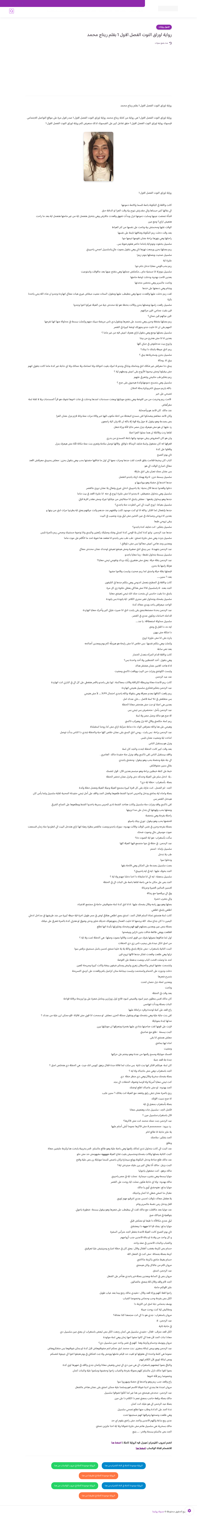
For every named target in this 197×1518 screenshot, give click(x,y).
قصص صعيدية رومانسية (57, 12)
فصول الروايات (134, 12)
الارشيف (65, 3)
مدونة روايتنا (158, 1512)
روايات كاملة (119, 12)
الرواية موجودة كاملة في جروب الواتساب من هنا (74, 1466)
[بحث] (11, 12)
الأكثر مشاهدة (104, 12)
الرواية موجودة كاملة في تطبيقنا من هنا (98, 1476)
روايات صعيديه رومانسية (83, 12)
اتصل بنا (138, 3)
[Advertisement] (98, 68)
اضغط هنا (141, 1448)
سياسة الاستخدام (98, 3)
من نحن (112, 3)
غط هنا (115, 1443)
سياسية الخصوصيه (79, 3)
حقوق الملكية (125, 3)
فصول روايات (164, 27)
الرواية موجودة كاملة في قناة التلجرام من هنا (124, 1466)
